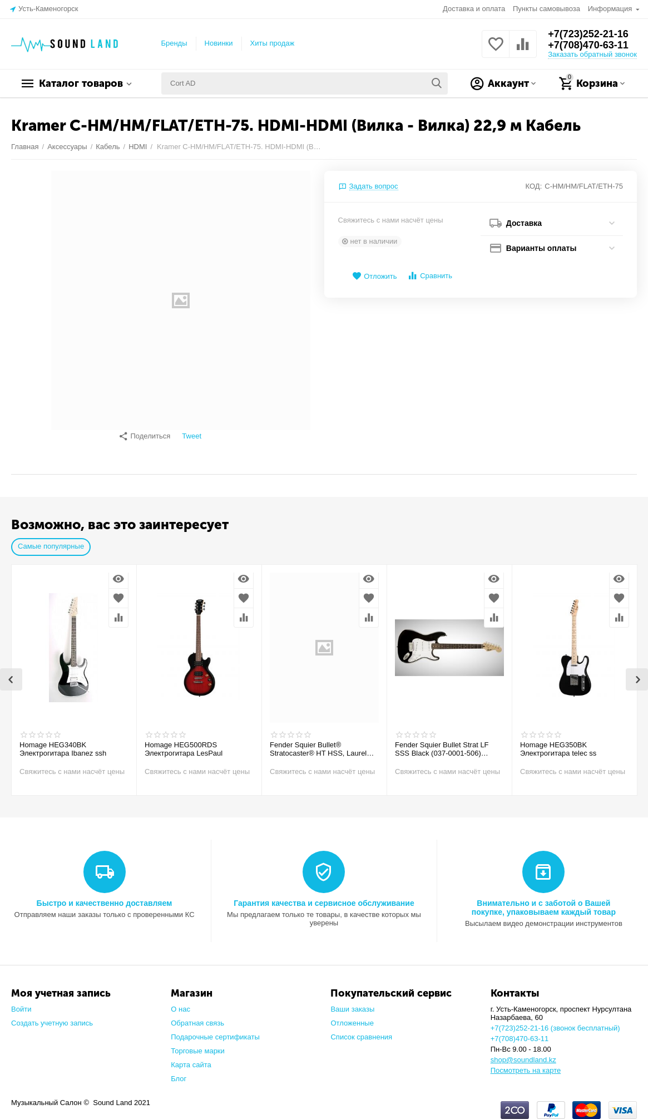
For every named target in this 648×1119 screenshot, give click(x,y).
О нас (180, 1003)
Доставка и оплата (474, 8)
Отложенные (352, 1017)
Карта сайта (191, 1059)
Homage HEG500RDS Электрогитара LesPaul (183, 743)
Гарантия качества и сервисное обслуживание (324, 897)
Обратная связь (197, 1017)
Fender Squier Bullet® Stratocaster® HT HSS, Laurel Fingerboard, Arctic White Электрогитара (318, 744)
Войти (21, 1003)
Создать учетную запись (52, 1017)
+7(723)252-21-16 (588, 34)
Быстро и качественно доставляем (104, 897)
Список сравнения (361, 1031)
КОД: (534, 186)
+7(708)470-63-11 (588, 45)
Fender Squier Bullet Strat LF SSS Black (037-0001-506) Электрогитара (442, 744)
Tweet (191, 436)
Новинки (219, 43)
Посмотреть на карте (526, 1065)
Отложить (374, 276)
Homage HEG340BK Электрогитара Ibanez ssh (62, 743)
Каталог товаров (81, 83)
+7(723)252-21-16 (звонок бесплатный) (555, 1022)
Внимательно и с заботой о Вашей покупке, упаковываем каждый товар (544, 902)
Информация (611, 8)
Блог (178, 1073)
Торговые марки (198, 1045)
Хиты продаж (272, 43)
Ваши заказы (352, 1003)
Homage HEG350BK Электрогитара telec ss (558, 743)
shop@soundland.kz (523, 1054)
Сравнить (429, 275)
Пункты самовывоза (546, 8)
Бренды (174, 43)
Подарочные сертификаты (215, 1031)
